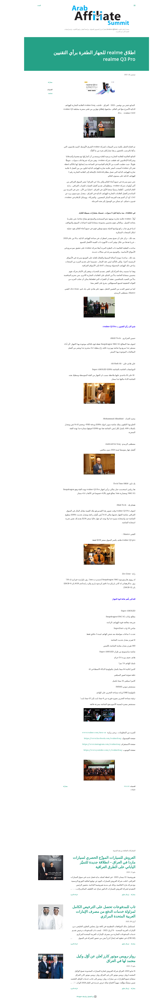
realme (40, 93)
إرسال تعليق (115, 894)
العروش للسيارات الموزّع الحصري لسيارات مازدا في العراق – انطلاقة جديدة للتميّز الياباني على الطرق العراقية (94, 862)
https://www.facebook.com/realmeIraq (92, 738)
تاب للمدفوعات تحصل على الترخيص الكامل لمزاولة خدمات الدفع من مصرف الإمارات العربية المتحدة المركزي (93, 911)
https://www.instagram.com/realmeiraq (91, 744)
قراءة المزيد (64, 894)
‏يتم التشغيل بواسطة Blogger (76, 996)
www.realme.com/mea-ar (84, 732)
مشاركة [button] (40, 82)
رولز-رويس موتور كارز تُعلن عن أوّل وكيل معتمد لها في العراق (95, 958)
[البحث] (29, 5)
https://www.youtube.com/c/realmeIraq (93, 750)
